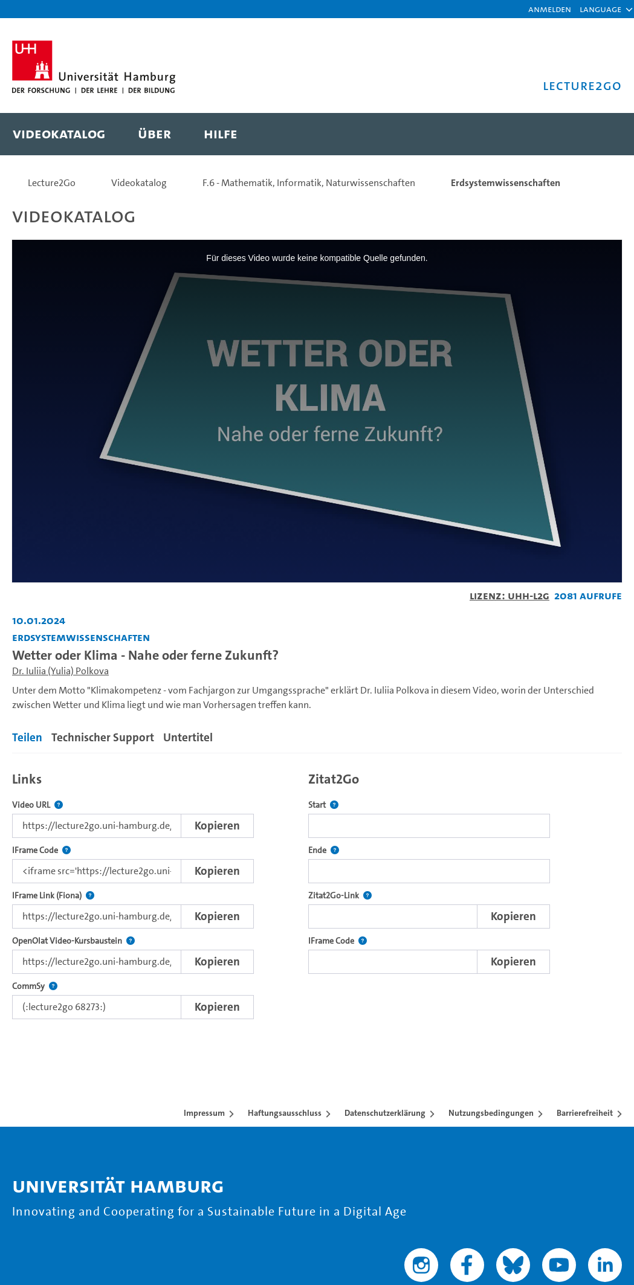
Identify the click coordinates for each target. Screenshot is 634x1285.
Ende (323, 850)
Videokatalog (139, 182)
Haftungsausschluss (285, 1113)
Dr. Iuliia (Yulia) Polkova (60, 671)
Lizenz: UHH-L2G (509, 595)
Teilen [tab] (27, 737)
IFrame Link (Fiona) (53, 895)
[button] (600, 9)
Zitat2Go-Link (340, 895)
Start (323, 805)
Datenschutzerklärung (384, 1113)
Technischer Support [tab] (102, 737)
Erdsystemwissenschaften (505, 182)
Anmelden (549, 8)
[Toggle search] (601, 134)
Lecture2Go (52, 182)
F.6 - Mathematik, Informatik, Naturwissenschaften (308, 182)
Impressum (204, 1113)
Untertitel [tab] (188, 737)
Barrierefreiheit (585, 1113)
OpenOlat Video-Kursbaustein (73, 941)
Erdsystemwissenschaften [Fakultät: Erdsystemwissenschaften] (81, 637)
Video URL (37, 805)
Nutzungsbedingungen (491, 1113)
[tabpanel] (317, 892)
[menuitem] (58, 134)
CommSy (34, 986)
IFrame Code (41, 850)
